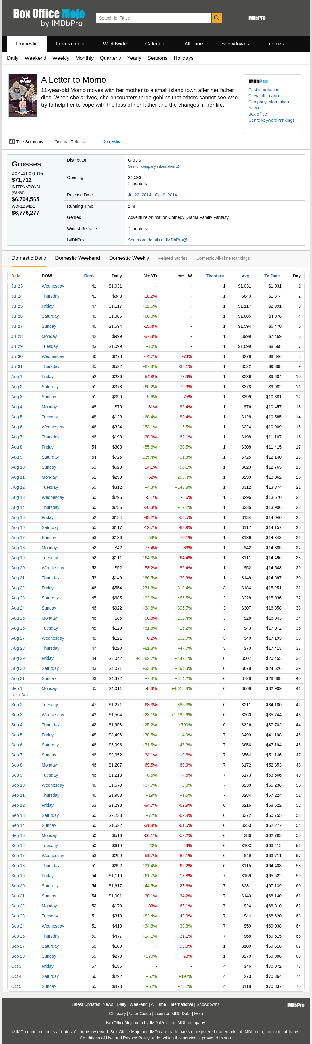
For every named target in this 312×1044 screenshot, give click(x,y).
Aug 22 (18, 587)
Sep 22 (18, 905)
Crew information (264, 95)
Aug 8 (17, 447)
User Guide (140, 1013)
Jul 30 (17, 356)
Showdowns (235, 44)
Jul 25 (17, 306)
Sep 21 (18, 895)
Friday (48, 306)
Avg (246, 276)
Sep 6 (17, 744)
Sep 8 (17, 765)
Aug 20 (18, 567)
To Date (272, 276)
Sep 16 (18, 845)
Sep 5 (17, 734)
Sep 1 (17, 688)
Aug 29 (18, 658)
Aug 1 (17, 376)
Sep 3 (17, 714)
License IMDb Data (172, 1013)
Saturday (50, 316)
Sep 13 (18, 815)
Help (198, 1013)
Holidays (183, 58)
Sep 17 (18, 855)
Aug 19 (18, 557)
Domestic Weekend (77, 258)
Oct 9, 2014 (166, 194)
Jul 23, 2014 (139, 194)
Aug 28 (18, 648)
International (70, 44)
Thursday (50, 296)
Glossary (117, 1013)
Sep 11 (18, 795)
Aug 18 (18, 547)
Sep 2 (17, 704)
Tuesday (50, 346)
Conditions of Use (97, 1037)
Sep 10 (18, 785)
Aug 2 (17, 386)
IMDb (181, 1022)
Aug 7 (17, 436)
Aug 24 (18, 608)
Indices (276, 44)
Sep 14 (18, 825)
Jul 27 (17, 326)
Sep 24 (18, 926)
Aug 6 (17, 426)
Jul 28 (17, 336)
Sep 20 (18, 885)
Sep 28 (18, 956)
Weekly (60, 58)
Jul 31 (17, 366)
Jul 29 (17, 346)
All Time (194, 44)
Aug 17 (18, 537)
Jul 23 (17, 286)
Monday (49, 336)
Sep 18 (18, 865)
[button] (273, 123)
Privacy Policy (136, 1037)
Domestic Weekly (129, 258)
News (253, 107)
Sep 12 (18, 805)
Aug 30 (18, 668)
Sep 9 (17, 775)
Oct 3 (16, 966)
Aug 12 (18, 487)
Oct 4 (16, 976)
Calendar (155, 44)
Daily (13, 58)
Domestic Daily (29, 258)
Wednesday (53, 286)
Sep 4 (17, 724)
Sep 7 (17, 755)
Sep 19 (18, 875)
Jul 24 (17, 296)
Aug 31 (18, 678)
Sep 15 (18, 835)
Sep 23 (18, 916)
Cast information (263, 89)
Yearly (134, 58)
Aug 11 (18, 477)
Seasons (157, 58)
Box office (257, 114)
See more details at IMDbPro (157, 240)
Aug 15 (18, 517)
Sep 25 (18, 936)
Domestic (27, 44)
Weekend (36, 58)
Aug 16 (18, 527)
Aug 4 (17, 406)
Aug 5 (17, 416)
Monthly (85, 58)
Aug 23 (18, 597)
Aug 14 (18, 507)
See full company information (154, 166)
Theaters (215, 276)
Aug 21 (18, 577)
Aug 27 (18, 638)
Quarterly (110, 58)
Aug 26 (18, 628)
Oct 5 (16, 986)
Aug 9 (17, 457)
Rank (89, 276)
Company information (268, 101)
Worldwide (115, 44)
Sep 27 (18, 946)
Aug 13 (18, 497)
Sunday (49, 326)
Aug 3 (17, 396)
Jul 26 (17, 316)
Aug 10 (18, 467)
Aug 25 (18, 618)
